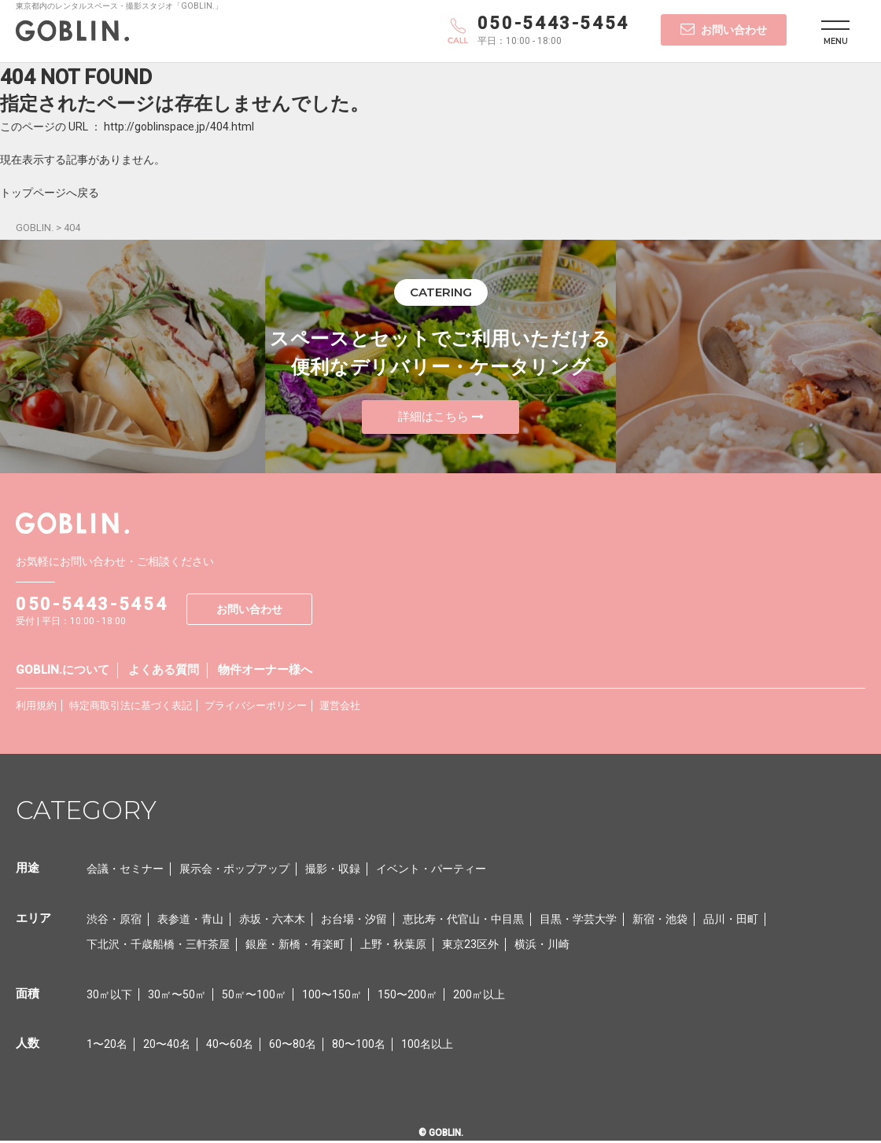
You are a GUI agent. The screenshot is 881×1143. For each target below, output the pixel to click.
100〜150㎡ (332, 996)
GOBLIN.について (62, 671)
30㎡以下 (109, 996)
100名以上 (427, 1046)
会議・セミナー (125, 870)
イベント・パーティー (431, 870)
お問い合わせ (723, 29)
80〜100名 (358, 1046)
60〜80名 (292, 1046)
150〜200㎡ (407, 996)
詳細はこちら (441, 417)
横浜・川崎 (542, 945)
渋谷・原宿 (114, 920)
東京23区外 (470, 945)
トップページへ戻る (49, 192)
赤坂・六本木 (272, 920)
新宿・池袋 (659, 920)
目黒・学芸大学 (578, 920)
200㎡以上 (479, 996)
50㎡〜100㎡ (254, 996)
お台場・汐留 (354, 920)
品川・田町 (730, 920)
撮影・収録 (332, 870)
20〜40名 (166, 1046)
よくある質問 (163, 671)
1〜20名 (107, 1046)
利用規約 (36, 707)
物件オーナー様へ (265, 671)
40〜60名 (229, 1046)
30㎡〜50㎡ (177, 996)
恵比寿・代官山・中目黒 (463, 920)
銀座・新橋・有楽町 (295, 945)
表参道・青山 (190, 920)
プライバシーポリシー (256, 707)
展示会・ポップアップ (234, 870)
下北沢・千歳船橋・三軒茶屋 (158, 945)
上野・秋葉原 (393, 945)
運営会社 (339, 707)
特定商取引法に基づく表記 (130, 707)
